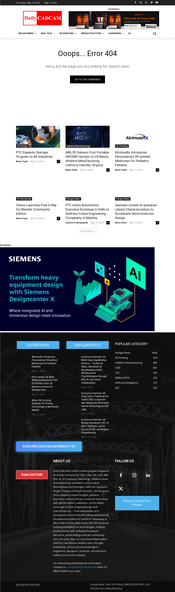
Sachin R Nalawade (77, 222)
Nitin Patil (22, 161)
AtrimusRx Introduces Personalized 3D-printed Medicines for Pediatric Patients (132, 158)
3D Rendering (24, 198)
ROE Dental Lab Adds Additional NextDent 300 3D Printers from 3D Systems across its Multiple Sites (45, 383)
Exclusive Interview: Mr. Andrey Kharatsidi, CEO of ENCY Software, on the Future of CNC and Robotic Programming (95, 426)
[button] (154, 33)
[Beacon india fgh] (114, 20)
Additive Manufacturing (78, 146)
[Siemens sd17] (77, 330)
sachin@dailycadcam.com (82, 567)
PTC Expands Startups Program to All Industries (34, 154)
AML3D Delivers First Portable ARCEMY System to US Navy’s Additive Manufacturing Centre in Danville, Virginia (87, 158)
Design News (73, 198)
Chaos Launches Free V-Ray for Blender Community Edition (36, 209)
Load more (87, 231)
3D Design (22, 146)
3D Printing (122, 146)
